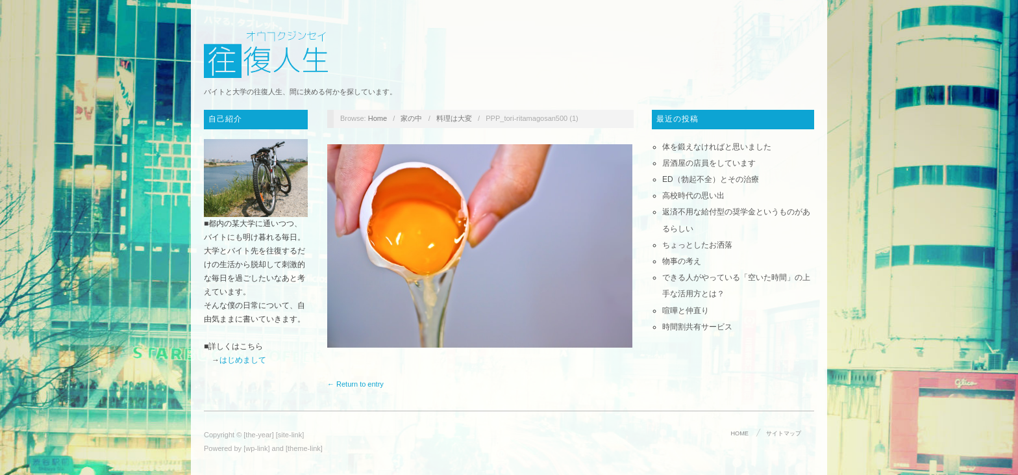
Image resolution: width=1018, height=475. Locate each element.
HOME (740, 433)
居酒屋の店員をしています (709, 163)
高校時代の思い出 (693, 195)
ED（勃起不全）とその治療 (710, 179)
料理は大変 (454, 118)
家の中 (411, 118)
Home (377, 118)
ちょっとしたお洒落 (697, 245)
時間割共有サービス (697, 326)
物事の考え (681, 261)
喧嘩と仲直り (685, 310)
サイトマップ (783, 433)
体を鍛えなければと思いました (716, 146)
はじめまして (242, 360)
